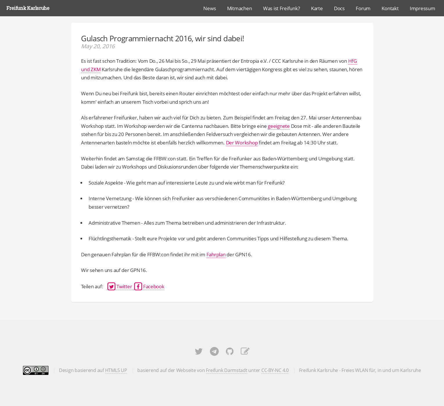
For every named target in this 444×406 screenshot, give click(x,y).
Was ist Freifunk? (281, 8)
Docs (339, 8)
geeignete (279, 125)
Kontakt (390, 8)
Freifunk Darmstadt (226, 370)
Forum (363, 8)
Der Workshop (242, 142)
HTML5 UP (116, 370)
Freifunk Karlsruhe (27, 8)
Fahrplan (216, 254)
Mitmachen (239, 8)
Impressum (422, 8)
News (209, 8)
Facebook (148, 286)
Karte (317, 8)
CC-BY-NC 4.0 (275, 370)
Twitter (120, 286)
